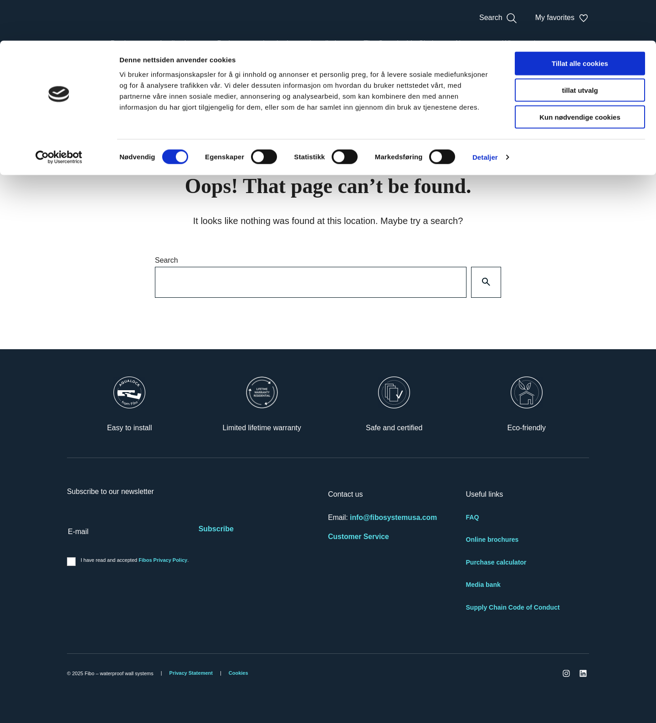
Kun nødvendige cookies (579, 76)
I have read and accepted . (135, 560)
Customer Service (358, 536)
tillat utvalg (580, 49)
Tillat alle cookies (580, 22)
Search (166, 260)
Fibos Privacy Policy (162, 560)
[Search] (486, 282)
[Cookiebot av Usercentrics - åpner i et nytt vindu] (59, 116)
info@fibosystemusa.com (393, 517)
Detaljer (485, 116)
